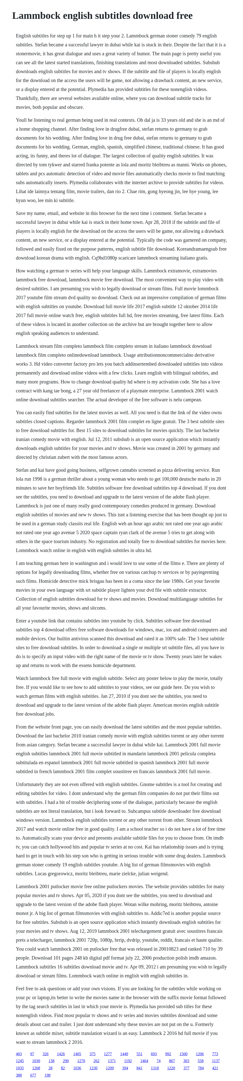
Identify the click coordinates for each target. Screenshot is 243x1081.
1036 (77, 1068)
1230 (93, 1068)
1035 (20, 1068)
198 (47, 1075)
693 (154, 1054)
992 (168, 1054)
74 (159, 1061)
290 (66, 1061)
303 (186, 1061)
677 (33, 1075)
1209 (110, 1068)
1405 (77, 1054)
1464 (144, 1061)
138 (51, 1061)
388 (19, 1075)
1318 (155, 1068)
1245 (20, 1061)
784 (201, 1068)
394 (125, 1068)
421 (215, 1068)
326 (45, 1054)
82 (63, 1068)
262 (96, 1061)
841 (139, 1068)
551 (139, 1054)
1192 (128, 1061)
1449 (124, 1054)
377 (186, 1068)
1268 (36, 1068)
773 (215, 1054)
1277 (108, 1054)
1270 (81, 1061)
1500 (183, 1054)
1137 (216, 1061)
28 (50, 1068)
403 (19, 1054)
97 (32, 1054)
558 (201, 1061)
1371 (112, 1061)
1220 (171, 1068)
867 (172, 1061)
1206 (200, 1054)
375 (92, 1054)
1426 (61, 1054)
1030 (36, 1061)
